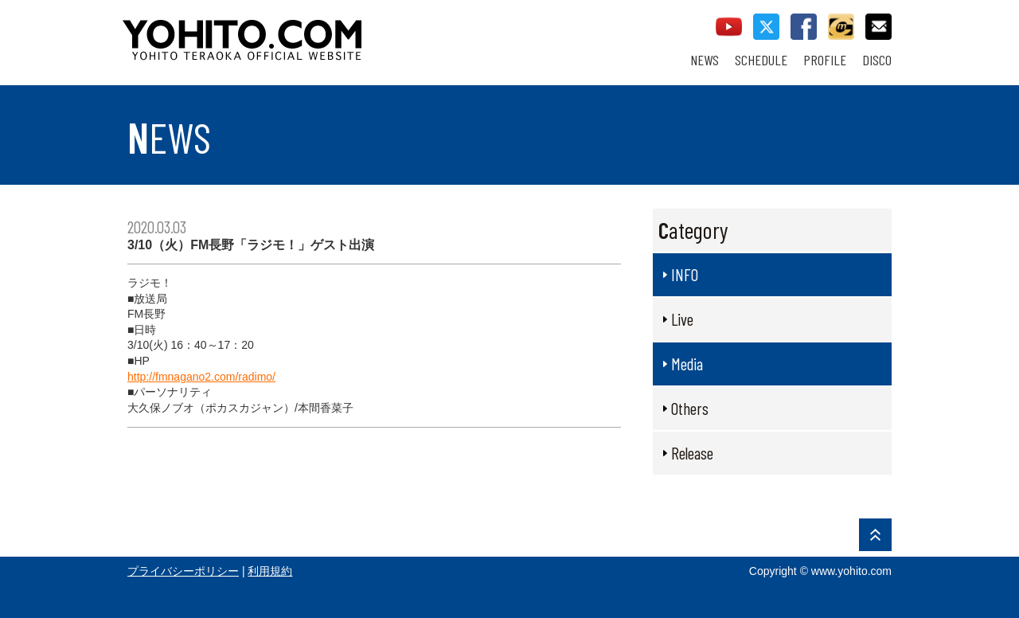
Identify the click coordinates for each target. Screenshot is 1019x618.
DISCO (877, 60)
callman (841, 27)
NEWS (704, 60)
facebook (804, 27)
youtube (729, 27)
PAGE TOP (875, 534)
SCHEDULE (761, 60)
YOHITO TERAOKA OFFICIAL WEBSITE (303, 32)
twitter (766, 27)
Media (687, 364)
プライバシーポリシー (183, 571)
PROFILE (824, 60)
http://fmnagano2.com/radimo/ (201, 376)
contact (878, 27)
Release (692, 453)
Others (690, 408)
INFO (684, 274)
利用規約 (270, 571)
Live (682, 319)
